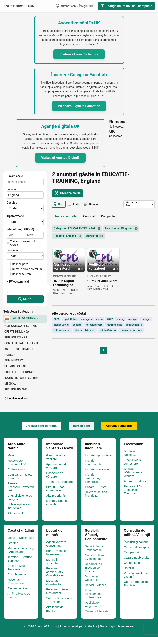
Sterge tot (92, 235)
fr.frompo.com (62, 330)
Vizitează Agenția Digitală (60, 158)
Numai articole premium (27, 269)
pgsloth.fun (70, 319)
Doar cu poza (20, 264)
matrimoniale (114, 324)
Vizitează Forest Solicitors (79, 54)
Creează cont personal (41, 425)
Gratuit (14, 244)
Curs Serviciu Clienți (102, 281)
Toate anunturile (66, 216)
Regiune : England (65, 235)
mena (99, 319)
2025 (57, 319)
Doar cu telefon (21, 274)
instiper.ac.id (61, 324)
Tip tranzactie (15, 216)
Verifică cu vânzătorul (22, 241)
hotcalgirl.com (94, 324)
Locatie (11, 189)
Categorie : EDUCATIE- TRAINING (74, 228)
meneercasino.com (131, 330)
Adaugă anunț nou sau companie (126, 6)
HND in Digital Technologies (63, 283)
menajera (86, 319)
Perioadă (12, 250)
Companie (108, 216)
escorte (77, 324)
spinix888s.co (107, 330)
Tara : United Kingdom (118, 228)
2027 (110, 319)
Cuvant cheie (15, 176)
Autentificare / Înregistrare (75, 6)
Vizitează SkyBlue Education (79, 106)
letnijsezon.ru (134, 324)
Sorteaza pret (132, 202)
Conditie (12, 202)
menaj (120, 319)
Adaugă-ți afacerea (119, 425)
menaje (132, 319)
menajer (146, 319)
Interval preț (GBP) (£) (20, 229)
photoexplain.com (85, 330)
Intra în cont (81, 425)
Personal (89, 216)
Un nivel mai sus (16, 398)
